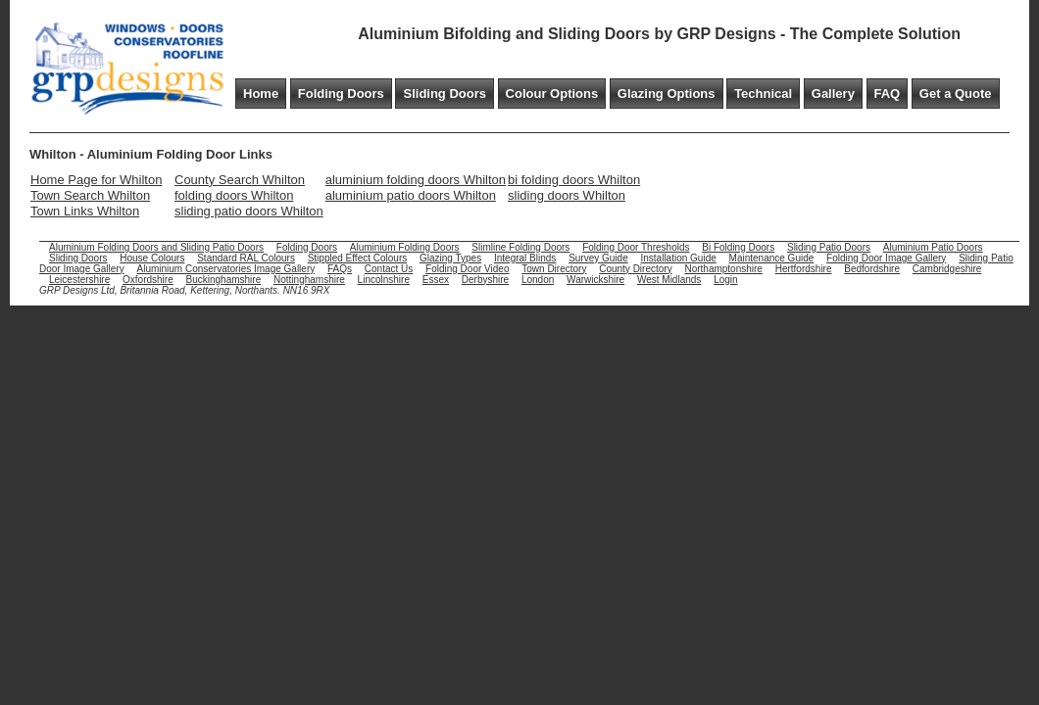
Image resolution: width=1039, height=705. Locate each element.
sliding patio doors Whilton (248, 211)
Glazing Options (667, 93)
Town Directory (553, 268)
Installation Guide (679, 258)
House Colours (152, 258)
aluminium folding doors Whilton (415, 179)
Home (260, 93)
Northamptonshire (723, 268)
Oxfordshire (148, 279)
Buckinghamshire (224, 279)
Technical (763, 93)
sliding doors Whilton (566, 195)
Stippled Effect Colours (358, 258)
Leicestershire (79, 279)
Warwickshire (595, 279)
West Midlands (669, 279)
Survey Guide (598, 258)
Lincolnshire (384, 279)
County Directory (635, 268)
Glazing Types (450, 258)
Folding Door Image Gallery (886, 258)
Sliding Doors (444, 93)
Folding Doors (341, 93)
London (537, 279)
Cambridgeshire (947, 268)
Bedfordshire (872, 268)
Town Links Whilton (84, 211)
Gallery (833, 93)
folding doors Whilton (233, 195)
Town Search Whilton (90, 195)
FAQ (887, 93)
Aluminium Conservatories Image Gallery (225, 268)
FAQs (339, 268)
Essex (435, 279)
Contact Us (389, 268)
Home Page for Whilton (96, 179)
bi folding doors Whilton (574, 179)
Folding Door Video (467, 268)
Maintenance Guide (772, 258)
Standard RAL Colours (246, 258)
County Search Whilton (239, 179)
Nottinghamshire (309, 279)
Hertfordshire (803, 268)
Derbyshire (485, 279)
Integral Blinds (525, 258)
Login (725, 279)
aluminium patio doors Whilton (410, 195)
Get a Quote (955, 93)
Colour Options (552, 93)
